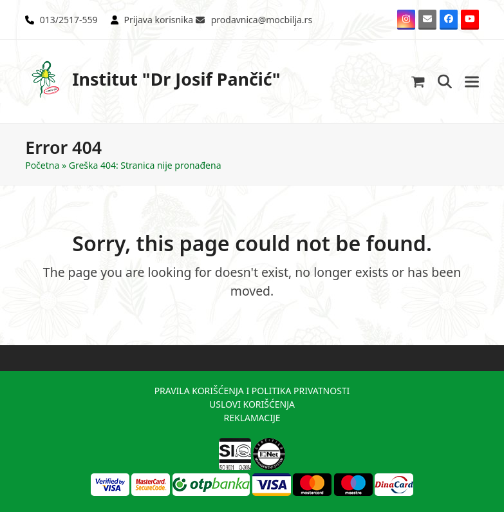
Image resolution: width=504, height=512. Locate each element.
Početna (42, 165)
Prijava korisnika (158, 20)
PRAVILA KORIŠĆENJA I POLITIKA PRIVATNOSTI (252, 390)
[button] (418, 81)
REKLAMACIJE (251, 418)
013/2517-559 (69, 20)
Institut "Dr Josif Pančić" (152, 79)
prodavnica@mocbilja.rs (261, 20)
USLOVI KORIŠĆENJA (252, 404)
